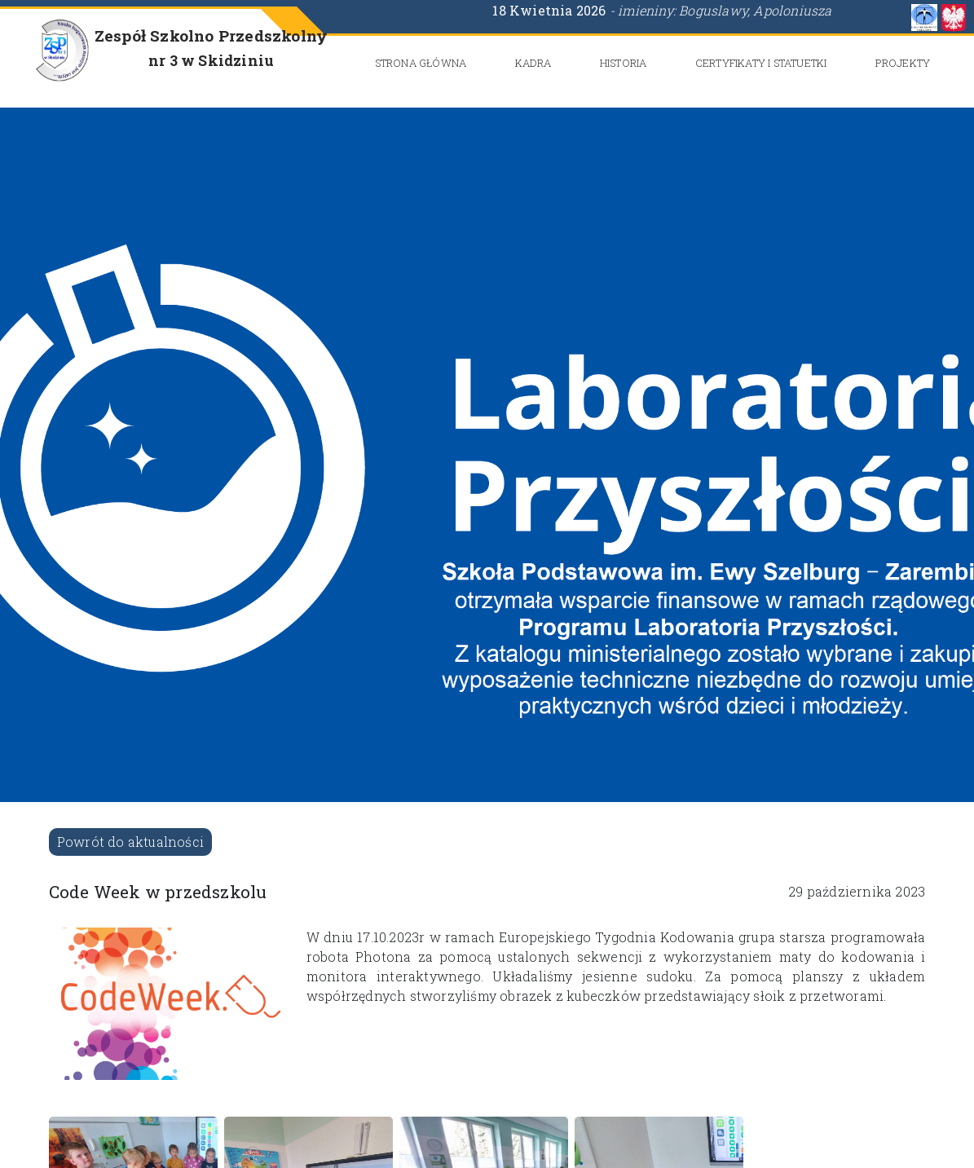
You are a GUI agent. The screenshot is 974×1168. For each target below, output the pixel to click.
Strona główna (421, 62)
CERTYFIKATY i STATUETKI (761, 62)
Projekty (903, 62)
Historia (623, 62)
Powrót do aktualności (130, 841)
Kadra (533, 62)
